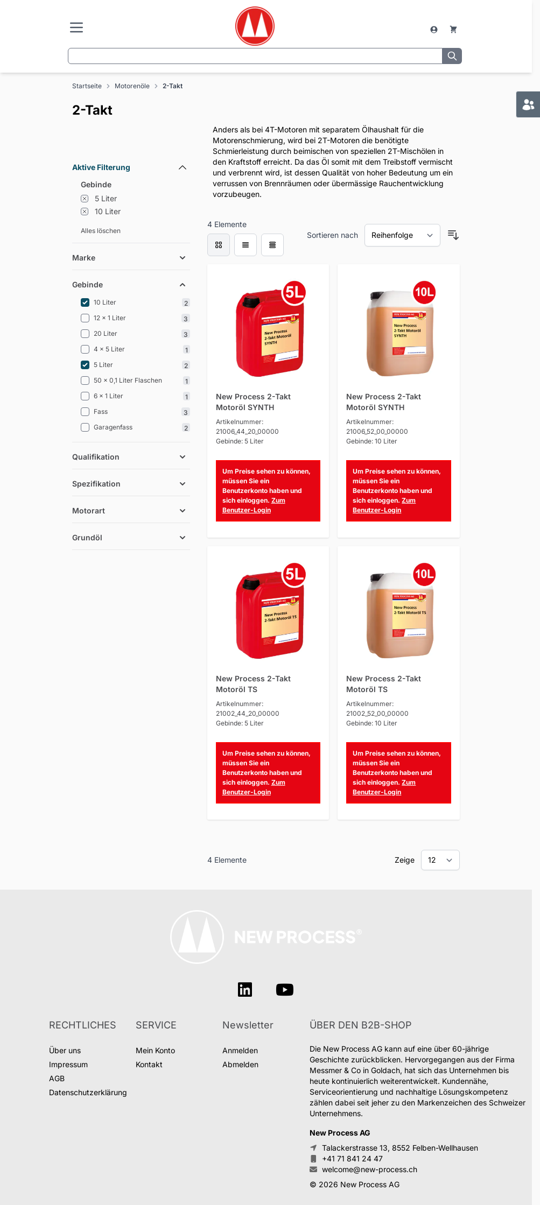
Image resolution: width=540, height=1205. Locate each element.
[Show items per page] (440, 860)
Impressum (68, 1064)
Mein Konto (155, 1050)
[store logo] (255, 26)
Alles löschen (101, 231)
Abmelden (240, 1064)
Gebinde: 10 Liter (371, 441)
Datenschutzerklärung (88, 1092)
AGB (57, 1078)
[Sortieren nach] (402, 235)
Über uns (65, 1050)
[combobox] (255, 56)
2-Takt (173, 86)
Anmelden (240, 1050)
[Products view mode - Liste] (245, 245)
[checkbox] (218, 245)
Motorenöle (132, 86)
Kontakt (149, 1064)
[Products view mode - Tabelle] (272, 245)
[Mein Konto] (435, 29)
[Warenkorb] (453, 29)
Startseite (87, 86)
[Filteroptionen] (131, 142)
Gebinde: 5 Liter (240, 441)
